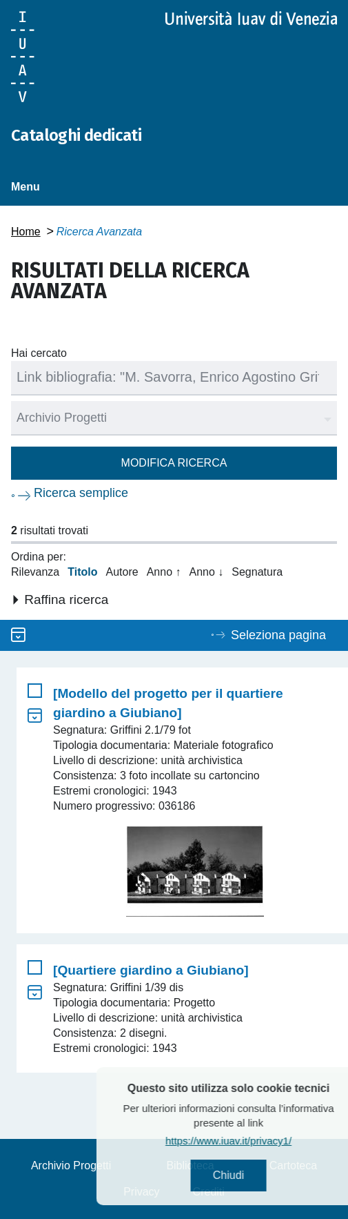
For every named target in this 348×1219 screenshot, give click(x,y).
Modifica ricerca (174, 463)
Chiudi (248, 1175)
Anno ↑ (164, 572)
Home (26, 231)
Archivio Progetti (71, 1165)
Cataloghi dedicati (76, 135)
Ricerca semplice (81, 493)
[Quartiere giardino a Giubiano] (151, 970)
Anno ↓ (206, 572)
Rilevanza (35, 572)
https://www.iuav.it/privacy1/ (248, 1141)
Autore (122, 572)
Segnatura (257, 572)
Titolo (82, 572)
